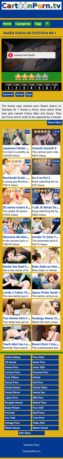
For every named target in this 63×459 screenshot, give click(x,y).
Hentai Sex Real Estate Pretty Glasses (28, 266)
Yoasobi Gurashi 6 (44, 148)
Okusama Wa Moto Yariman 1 (23, 237)
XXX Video (25, 433)
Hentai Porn (11, 382)
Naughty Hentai (14, 402)
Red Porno (39, 412)
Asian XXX (39, 367)
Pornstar (10, 412)
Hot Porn (38, 382)
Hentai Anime (12, 387)
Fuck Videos (12, 377)
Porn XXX (38, 407)
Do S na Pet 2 (41, 178)
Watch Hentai (40, 427)
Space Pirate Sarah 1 (46, 292)
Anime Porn (11, 367)
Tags (38, 23)
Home (7, 23)
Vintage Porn (12, 422)
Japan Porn (11, 397)
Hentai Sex (39, 392)
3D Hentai (10, 362)
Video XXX (39, 422)
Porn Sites (39, 357)
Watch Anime (12, 427)
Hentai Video (40, 387)
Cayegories (23, 23)
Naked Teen (39, 402)
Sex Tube (10, 417)
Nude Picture (12, 407)
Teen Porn (38, 417)
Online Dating (12, 357)
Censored (8, 94)
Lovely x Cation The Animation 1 (24, 292)
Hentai (19, 94)
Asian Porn (39, 362)
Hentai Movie (12, 392)
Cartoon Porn (12, 372)
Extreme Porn (40, 372)
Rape (29, 94)
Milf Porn (38, 397)
